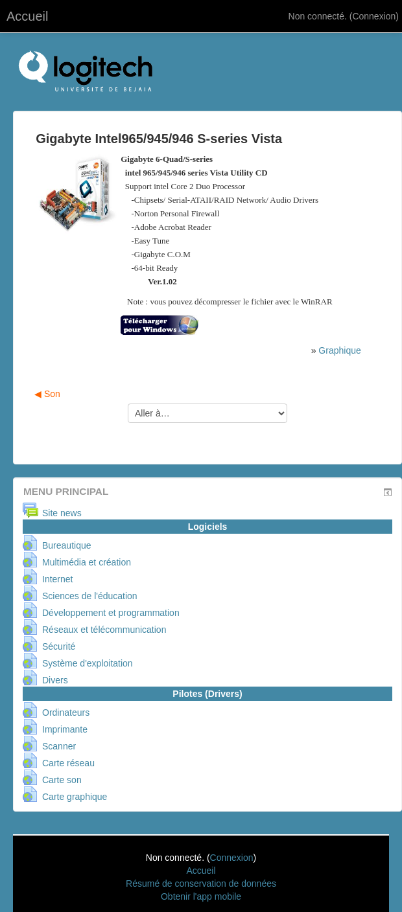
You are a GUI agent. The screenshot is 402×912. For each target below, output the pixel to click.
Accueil (27, 16)
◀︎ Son (47, 394)
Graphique (339, 350)
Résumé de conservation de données (201, 883)
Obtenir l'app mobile (201, 896)
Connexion (374, 16)
